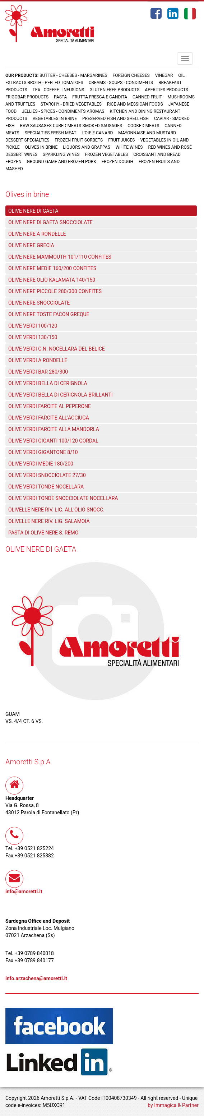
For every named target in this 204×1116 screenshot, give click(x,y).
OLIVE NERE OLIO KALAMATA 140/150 (51, 280)
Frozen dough (117, 161)
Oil (181, 75)
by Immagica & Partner (173, 1105)
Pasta (60, 96)
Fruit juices (121, 140)
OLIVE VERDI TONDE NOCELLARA (46, 487)
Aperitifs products (166, 89)
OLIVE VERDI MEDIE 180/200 (40, 464)
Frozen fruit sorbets (79, 140)
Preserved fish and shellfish (116, 118)
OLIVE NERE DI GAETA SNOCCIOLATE (50, 222)
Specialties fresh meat (50, 132)
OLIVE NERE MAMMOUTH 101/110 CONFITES (59, 257)
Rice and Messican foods (135, 104)
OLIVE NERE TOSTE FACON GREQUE (48, 314)
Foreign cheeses (131, 75)
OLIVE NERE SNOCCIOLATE (39, 303)
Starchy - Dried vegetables (71, 104)
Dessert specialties (27, 140)
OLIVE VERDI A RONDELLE (37, 360)
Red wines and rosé (169, 147)
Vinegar (164, 75)
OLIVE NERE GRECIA (31, 245)
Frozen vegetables (106, 154)
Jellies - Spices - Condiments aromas (63, 111)
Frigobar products (26, 96)
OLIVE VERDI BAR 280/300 (38, 372)
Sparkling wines (61, 154)
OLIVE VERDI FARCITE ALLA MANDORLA (53, 429)
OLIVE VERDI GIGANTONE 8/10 (43, 452)
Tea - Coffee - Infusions (58, 89)
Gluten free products (114, 89)
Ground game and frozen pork (61, 161)
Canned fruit (147, 96)
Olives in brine (41, 147)
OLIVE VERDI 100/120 (32, 326)
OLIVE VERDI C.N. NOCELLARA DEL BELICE (56, 349)
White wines (129, 147)
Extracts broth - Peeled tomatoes (44, 82)
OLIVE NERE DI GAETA (33, 211)
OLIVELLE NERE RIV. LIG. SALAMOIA (49, 521)
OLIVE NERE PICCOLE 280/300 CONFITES (55, 291)
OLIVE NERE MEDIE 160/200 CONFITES (52, 268)
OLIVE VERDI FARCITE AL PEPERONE (49, 406)
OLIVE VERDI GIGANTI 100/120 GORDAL (53, 441)
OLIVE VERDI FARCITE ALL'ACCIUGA (48, 418)
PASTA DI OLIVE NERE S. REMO (43, 533)
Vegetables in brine (55, 118)
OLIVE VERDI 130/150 (32, 337)
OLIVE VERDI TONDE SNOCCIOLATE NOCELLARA (63, 498)
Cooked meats (143, 125)
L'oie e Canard (97, 132)
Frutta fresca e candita (99, 96)
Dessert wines (21, 154)
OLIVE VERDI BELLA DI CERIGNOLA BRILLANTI (60, 395)
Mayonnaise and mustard (147, 132)
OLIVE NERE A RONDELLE (37, 234)
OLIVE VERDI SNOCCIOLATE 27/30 (47, 475)
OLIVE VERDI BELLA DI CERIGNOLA (47, 383)
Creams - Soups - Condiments (121, 82)
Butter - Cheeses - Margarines (73, 75)
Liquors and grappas (86, 147)
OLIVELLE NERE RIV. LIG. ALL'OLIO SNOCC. (56, 510)
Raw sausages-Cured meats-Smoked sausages (71, 125)
